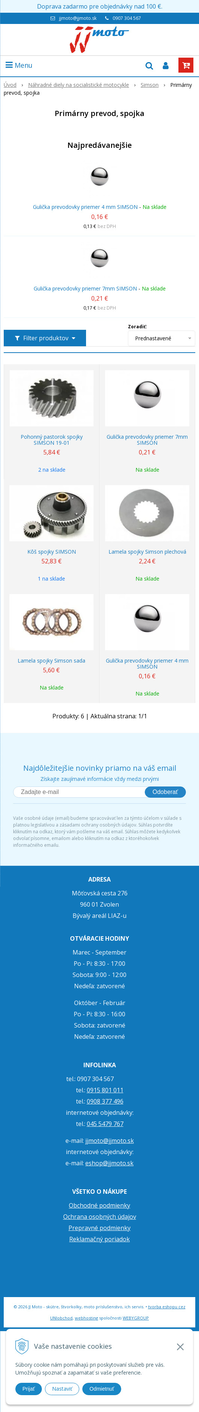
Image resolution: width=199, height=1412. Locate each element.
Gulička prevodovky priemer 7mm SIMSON (85, 288)
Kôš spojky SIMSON (51, 552)
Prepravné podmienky (99, 1228)
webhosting (86, 1318)
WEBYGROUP (136, 1318)
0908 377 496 (105, 1101)
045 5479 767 (105, 1124)
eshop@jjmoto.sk (109, 1163)
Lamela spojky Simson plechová (147, 552)
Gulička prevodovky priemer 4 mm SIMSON (85, 206)
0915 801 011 (105, 1090)
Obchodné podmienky (99, 1205)
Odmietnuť (101, 1389)
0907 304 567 (127, 18)
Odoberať (165, 792)
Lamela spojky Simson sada (51, 661)
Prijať (28, 1389)
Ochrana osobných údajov (99, 1216)
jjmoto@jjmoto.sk (78, 18)
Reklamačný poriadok (99, 1239)
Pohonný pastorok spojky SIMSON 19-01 (52, 440)
